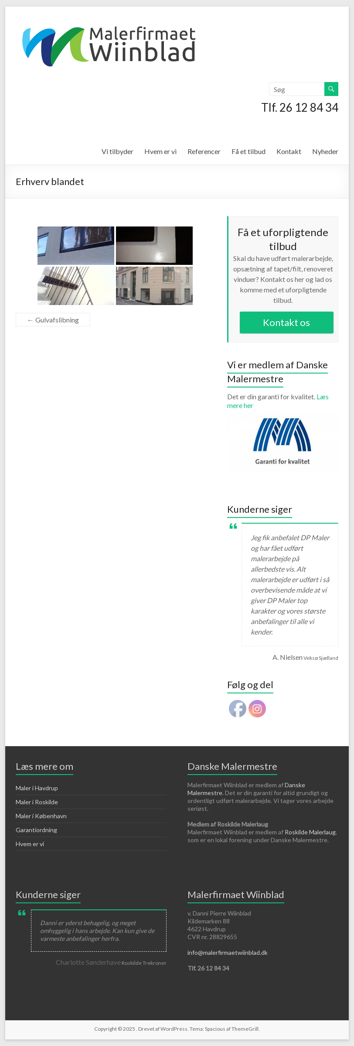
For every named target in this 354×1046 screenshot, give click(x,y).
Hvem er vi (160, 151)
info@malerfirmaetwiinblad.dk (227, 952)
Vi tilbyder (117, 151)
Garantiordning (36, 829)
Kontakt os (286, 322)
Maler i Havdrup (37, 788)
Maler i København (41, 816)
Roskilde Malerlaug (310, 832)
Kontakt (288, 151)
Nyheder (325, 151)
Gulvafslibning (53, 320)
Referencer (204, 151)
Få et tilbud (248, 151)
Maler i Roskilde (37, 802)
